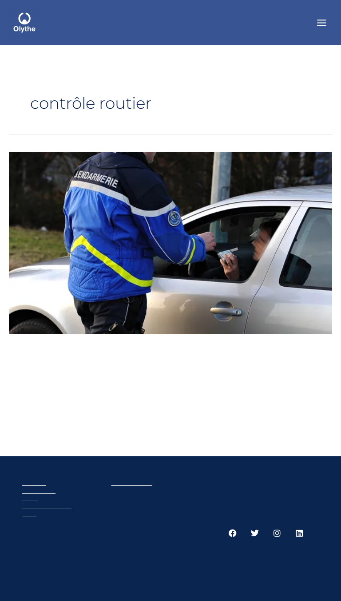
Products (39, 490)
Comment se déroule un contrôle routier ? (96, 360)
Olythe (34, 482)
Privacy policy (46, 506)
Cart (30, 498)
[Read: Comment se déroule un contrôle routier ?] (170, 242)
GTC (29, 514)
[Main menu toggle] (321, 22)
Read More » (42, 418)
